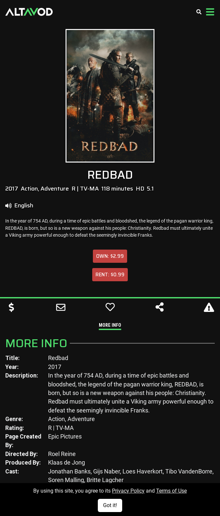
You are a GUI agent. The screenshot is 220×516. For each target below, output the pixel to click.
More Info (110, 325)
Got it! (110, 505)
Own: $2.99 (110, 256)
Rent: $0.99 (110, 274)
